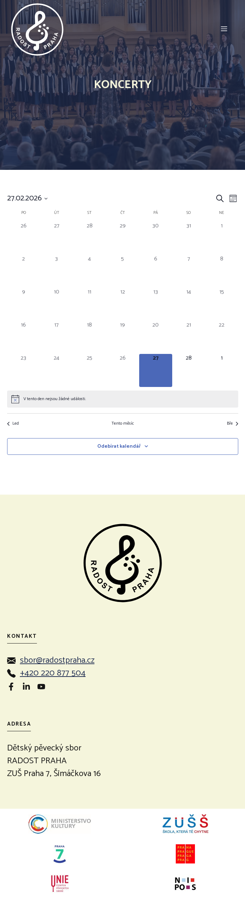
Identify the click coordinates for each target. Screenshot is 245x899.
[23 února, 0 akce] (23, 370)
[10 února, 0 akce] (56, 304)
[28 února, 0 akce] (188, 370)
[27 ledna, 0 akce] (56, 238)
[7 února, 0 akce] (188, 271)
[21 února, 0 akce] (188, 337)
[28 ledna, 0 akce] (89, 238)
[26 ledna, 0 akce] (23, 238)
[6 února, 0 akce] (155, 271)
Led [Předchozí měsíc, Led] (13, 424)
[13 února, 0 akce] (155, 304)
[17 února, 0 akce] (56, 337)
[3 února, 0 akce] (56, 271)
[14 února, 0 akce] (188, 304)
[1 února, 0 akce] (221, 238)
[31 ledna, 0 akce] (188, 238)
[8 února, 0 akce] (221, 271)
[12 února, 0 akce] (122, 304)
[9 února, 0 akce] (23, 304)
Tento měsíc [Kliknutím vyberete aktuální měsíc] (122, 424)
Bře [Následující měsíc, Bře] (232, 424)
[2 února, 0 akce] (23, 271)
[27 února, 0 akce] (155, 370)
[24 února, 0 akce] (56, 370)
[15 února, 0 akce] (221, 304)
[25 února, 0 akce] (89, 370)
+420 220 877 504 (53, 673)
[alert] (122, 399)
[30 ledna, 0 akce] (155, 238)
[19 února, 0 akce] (122, 337)
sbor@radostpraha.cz (57, 660)
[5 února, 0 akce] (122, 271)
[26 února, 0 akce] (122, 370)
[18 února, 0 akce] (89, 337)
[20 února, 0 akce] (155, 337)
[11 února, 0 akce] (89, 304)
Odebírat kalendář (119, 446)
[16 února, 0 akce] (23, 337)
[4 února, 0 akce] (89, 271)
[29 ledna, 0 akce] (122, 238)
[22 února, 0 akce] (221, 337)
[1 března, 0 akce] (221, 370)
